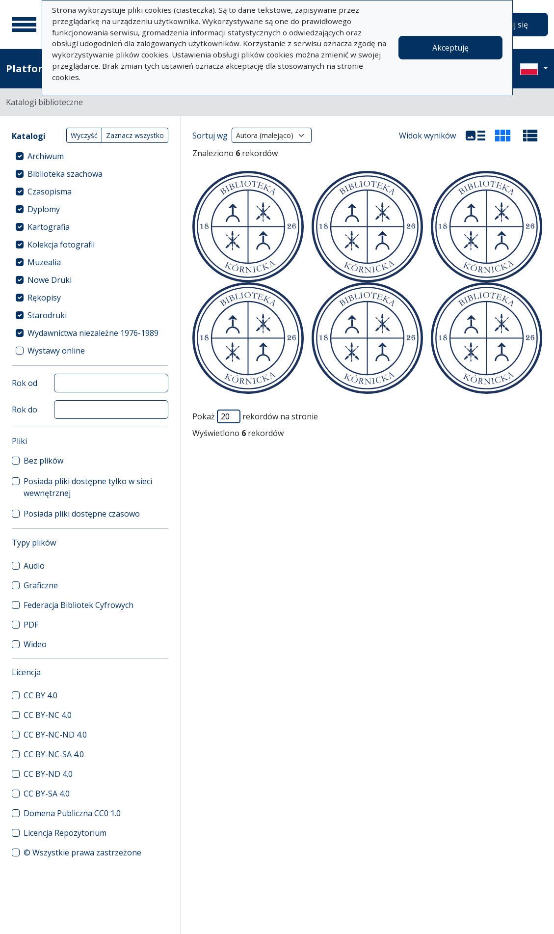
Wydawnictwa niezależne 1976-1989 (92, 333)
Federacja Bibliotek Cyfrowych (78, 605)
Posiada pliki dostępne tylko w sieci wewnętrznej (88, 487)
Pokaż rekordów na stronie (255, 416)
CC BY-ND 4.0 (48, 774)
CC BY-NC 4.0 (48, 715)
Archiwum (45, 156)
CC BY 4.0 (40, 695)
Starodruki (47, 315)
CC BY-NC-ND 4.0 (55, 734)
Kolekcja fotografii (61, 244)
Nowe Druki (49, 280)
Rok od (24, 383)
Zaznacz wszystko (135, 135)
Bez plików (43, 460)
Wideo (35, 644)
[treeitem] (90, 156)
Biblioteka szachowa (65, 173)
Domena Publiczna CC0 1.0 (72, 813)
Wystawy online (56, 350)
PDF (31, 624)
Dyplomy (43, 209)
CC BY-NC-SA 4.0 (54, 754)
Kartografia (48, 226)
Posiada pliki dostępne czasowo (82, 513)
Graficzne (41, 585)
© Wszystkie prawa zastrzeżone (82, 852)
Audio (34, 565)
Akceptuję (450, 47)
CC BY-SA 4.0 (47, 793)
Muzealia (44, 262)
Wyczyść (84, 135)
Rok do (24, 409)
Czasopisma (49, 191)
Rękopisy (44, 297)
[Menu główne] (24, 24)
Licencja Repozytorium (65, 832)
